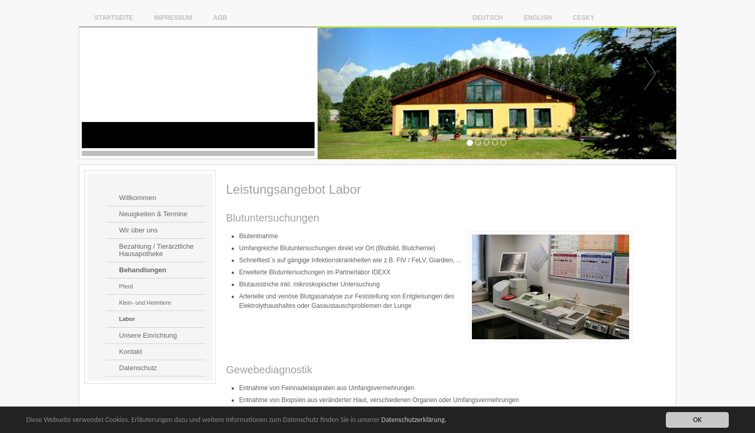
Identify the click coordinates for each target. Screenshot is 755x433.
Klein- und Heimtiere (145, 302)
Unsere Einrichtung (148, 335)
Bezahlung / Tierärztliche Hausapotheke (156, 250)
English (538, 17)
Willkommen (137, 198)
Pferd (126, 286)
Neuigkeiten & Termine (153, 214)
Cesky (583, 17)
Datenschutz (138, 368)
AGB (220, 17)
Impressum (173, 17)
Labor (127, 319)
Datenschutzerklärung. (413, 419)
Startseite (113, 17)
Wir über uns (138, 230)
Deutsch (487, 17)
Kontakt (130, 352)
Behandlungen (142, 270)
